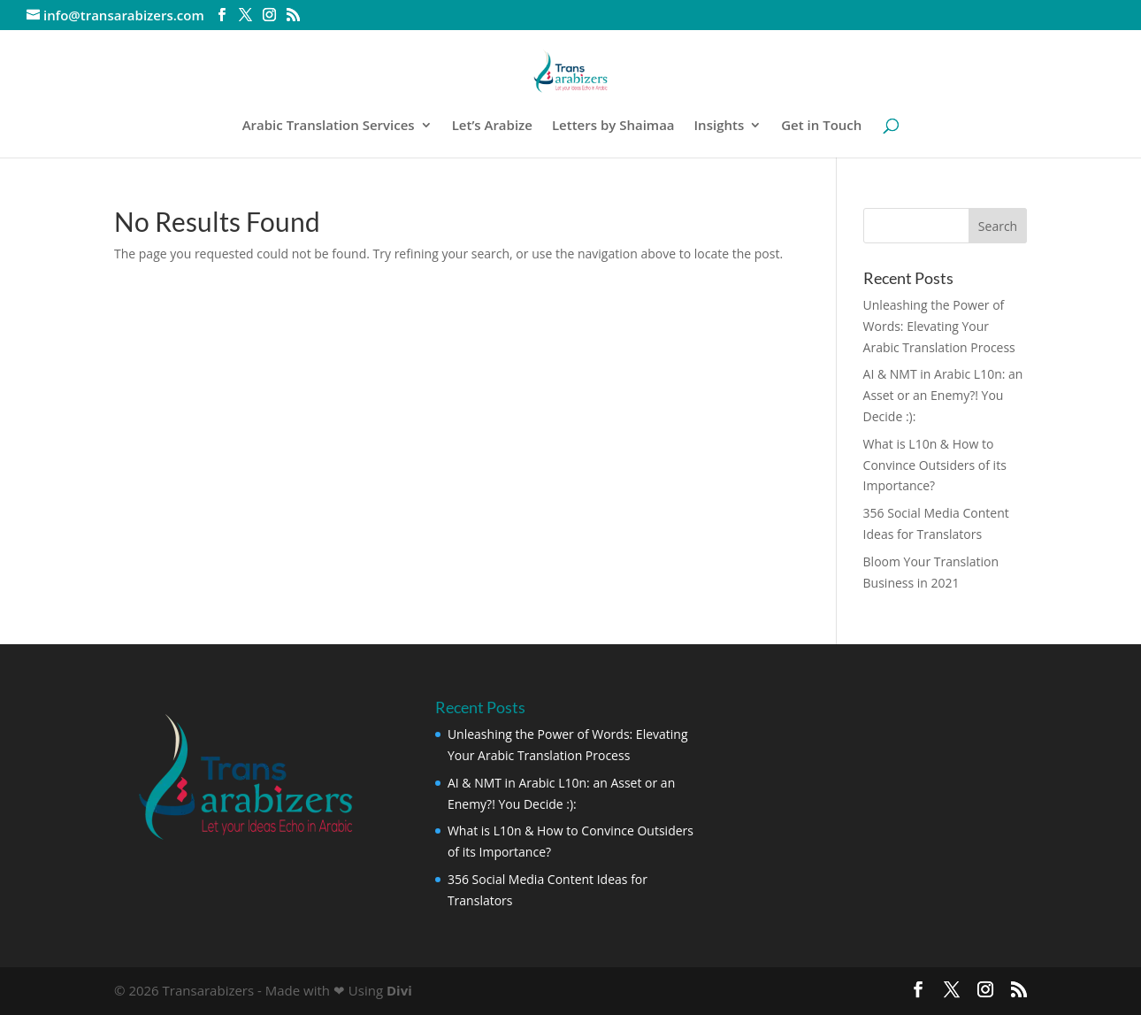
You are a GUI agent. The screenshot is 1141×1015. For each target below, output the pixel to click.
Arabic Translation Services (328, 126)
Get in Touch (821, 126)
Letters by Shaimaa (613, 126)
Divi (399, 990)
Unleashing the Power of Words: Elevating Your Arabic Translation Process (939, 326)
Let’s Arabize (492, 126)
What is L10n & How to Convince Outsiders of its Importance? (935, 465)
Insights (719, 126)
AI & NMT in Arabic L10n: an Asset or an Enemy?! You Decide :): (943, 395)
